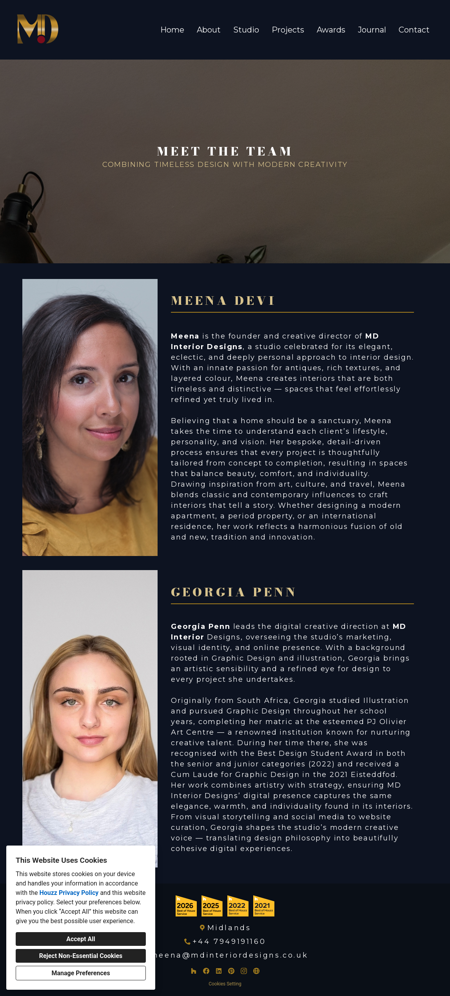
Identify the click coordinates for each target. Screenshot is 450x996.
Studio (246, 29)
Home (172, 29)
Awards (331, 29)
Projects (288, 29)
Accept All (80, 939)
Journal (372, 29)
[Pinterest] (231, 971)
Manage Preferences (80, 973)
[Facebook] (206, 971)
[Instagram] (244, 971)
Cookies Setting (225, 984)
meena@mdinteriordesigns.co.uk (229, 955)
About (209, 29)
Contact (414, 29)
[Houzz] (194, 971)
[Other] (256, 971)
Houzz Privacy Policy (68, 892)
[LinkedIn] (219, 971)
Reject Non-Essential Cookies (81, 956)
